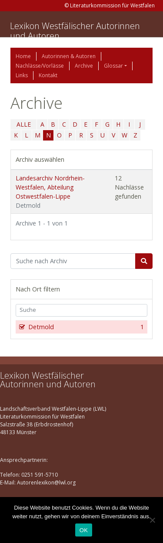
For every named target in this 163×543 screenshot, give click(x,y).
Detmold (85, 327)
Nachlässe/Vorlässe (40, 65)
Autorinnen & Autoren (69, 56)
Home (23, 56)
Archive (84, 65)
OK (84, 530)
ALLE (24, 124)
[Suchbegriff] (73, 261)
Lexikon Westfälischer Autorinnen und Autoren (75, 31)
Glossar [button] (113, 65)
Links (22, 75)
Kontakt (48, 75)
